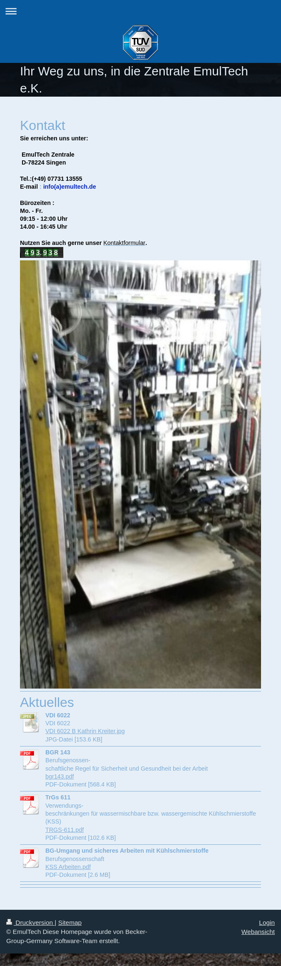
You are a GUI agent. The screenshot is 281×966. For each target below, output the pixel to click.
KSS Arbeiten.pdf (68, 867)
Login (267, 922)
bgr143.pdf (59, 776)
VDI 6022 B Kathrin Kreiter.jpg (85, 731)
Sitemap (70, 922)
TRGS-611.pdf (64, 829)
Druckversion (30, 922)
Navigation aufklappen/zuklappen (140, 11)
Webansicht (258, 931)
